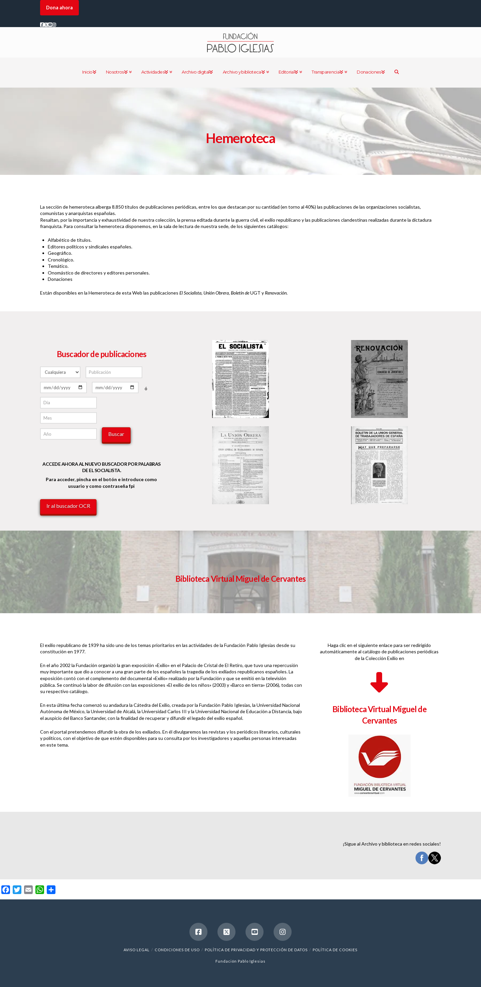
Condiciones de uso (177, 950)
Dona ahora (59, 7)
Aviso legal (137, 950)
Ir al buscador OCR (68, 506)
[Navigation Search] (396, 73)
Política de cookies (335, 950)
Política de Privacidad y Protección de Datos (256, 950)
